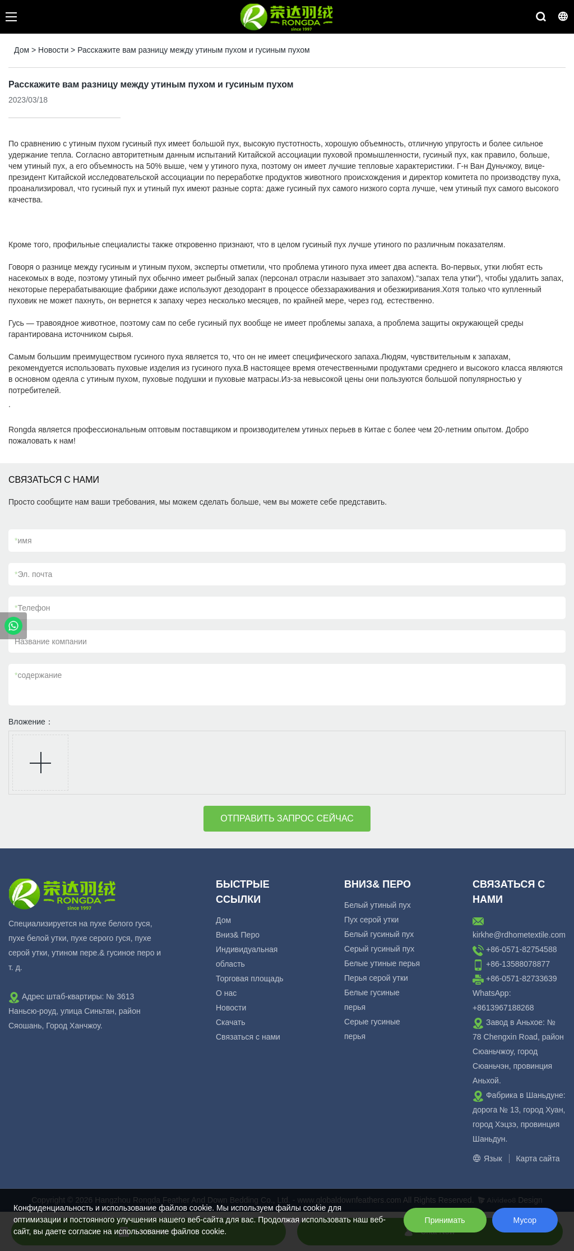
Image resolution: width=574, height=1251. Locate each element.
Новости (53, 49)
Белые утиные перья (382, 963)
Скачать (231, 1022)
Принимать (445, 1220)
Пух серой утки (371, 919)
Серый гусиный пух (379, 948)
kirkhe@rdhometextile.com (519, 934)
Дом (21, 49)
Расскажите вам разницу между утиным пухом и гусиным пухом (193, 49)
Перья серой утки (376, 977)
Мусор (524, 1220)
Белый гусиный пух (379, 934)
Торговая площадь (250, 978)
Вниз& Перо (238, 934)
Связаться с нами (248, 1036)
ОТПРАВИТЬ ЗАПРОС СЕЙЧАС (287, 818)
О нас (226, 993)
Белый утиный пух (377, 905)
